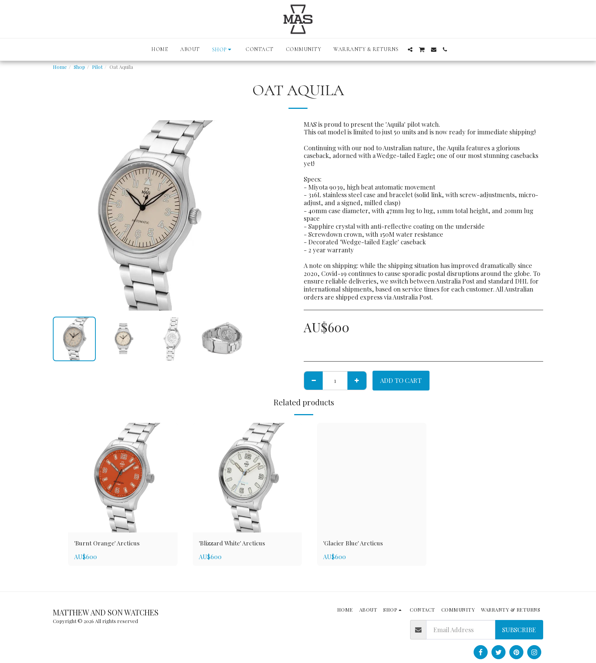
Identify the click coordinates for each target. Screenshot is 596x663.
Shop (79, 67)
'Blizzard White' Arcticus (233, 543)
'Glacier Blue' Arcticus (354, 543)
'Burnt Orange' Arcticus (107, 543)
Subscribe (519, 629)
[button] (410, 49)
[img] (123, 477)
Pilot (97, 67)
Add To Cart (401, 380)
